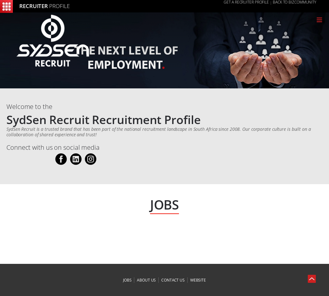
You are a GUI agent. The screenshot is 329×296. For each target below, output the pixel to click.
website (198, 280)
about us (146, 280)
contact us (173, 280)
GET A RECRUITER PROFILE (246, 2)
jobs (127, 280)
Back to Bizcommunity (294, 2)
